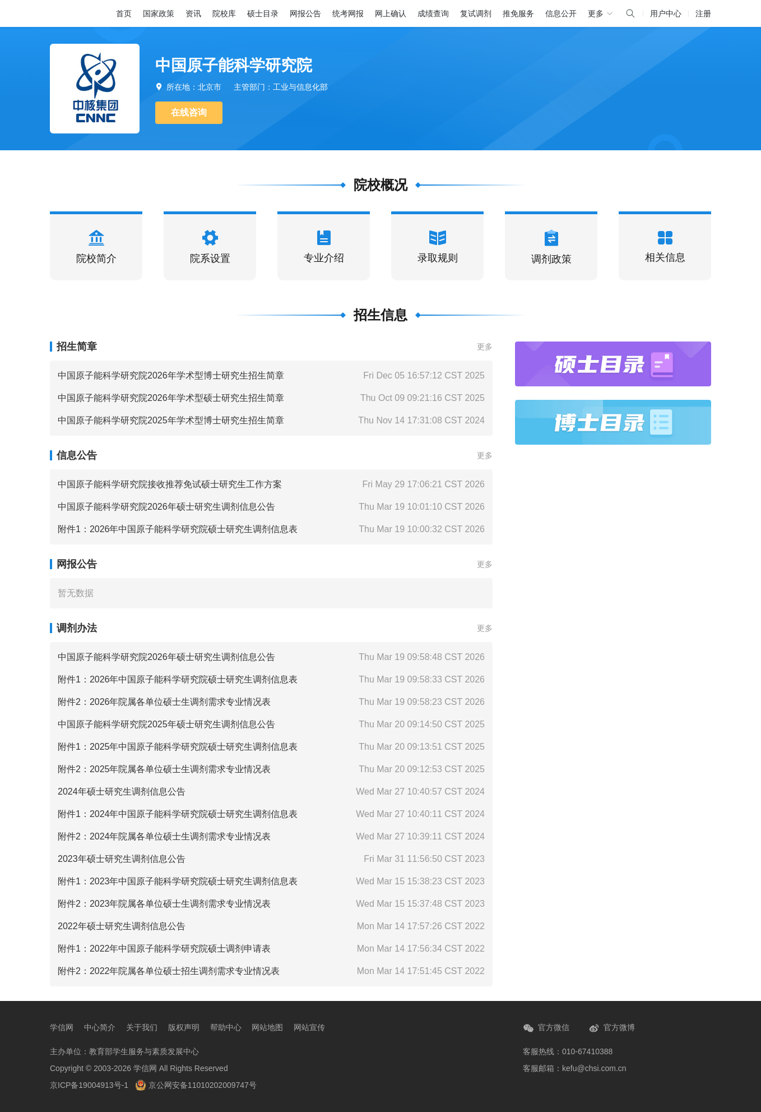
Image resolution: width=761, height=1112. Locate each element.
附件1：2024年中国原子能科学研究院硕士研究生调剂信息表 (178, 814)
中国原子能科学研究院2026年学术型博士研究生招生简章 (171, 375)
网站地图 (267, 1027)
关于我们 (141, 1027)
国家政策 (158, 13)
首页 (124, 13)
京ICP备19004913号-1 (89, 1085)
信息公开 (561, 13)
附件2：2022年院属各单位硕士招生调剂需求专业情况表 (169, 971)
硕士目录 (263, 13)
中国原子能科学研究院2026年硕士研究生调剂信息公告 (166, 506)
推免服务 (518, 13)
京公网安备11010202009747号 (196, 1085)
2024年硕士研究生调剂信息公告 (121, 791)
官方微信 (546, 1028)
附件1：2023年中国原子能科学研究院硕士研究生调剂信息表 (178, 881)
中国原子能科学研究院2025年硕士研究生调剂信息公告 (166, 724)
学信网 (61, 1027)
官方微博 (611, 1028)
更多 (485, 346)
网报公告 (305, 13)
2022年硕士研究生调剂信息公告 (121, 926)
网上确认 (390, 13)
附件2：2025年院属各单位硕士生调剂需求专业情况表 (164, 769)
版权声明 (183, 1027)
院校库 (224, 13)
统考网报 (348, 13)
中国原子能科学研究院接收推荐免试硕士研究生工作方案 (170, 484)
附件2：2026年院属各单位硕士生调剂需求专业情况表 (164, 702)
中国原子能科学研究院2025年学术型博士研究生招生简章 (171, 420)
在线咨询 (189, 112)
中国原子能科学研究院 (233, 65)
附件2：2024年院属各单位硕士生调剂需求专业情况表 (164, 836)
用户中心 (665, 13)
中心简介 (99, 1027)
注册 (703, 13)
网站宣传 (309, 1027)
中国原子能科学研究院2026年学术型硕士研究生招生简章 (171, 398)
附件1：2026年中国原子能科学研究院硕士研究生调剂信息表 (178, 529)
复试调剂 (475, 13)
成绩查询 (433, 13)
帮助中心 (226, 1027)
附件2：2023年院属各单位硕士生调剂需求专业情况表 (164, 903)
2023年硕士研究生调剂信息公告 (121, 859)
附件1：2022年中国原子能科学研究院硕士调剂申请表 (164, 948)
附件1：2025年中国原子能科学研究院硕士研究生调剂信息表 (178, 746)
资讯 (193, 13)
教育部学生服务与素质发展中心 (144, 1051)
